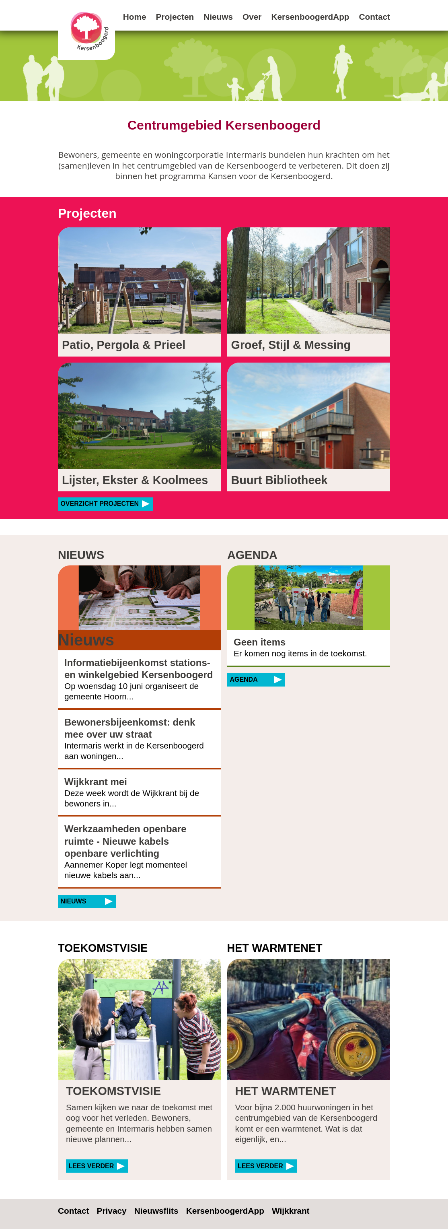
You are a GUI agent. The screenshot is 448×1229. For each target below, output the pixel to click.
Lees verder (91, 1166)
